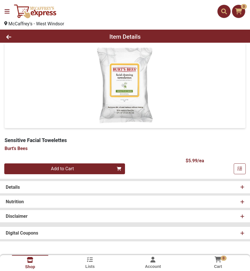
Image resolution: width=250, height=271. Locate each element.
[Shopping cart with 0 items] (238, 11)
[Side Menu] (7, 11)
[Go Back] (35, 36)
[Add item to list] (240, 168)
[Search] (224, 11)
